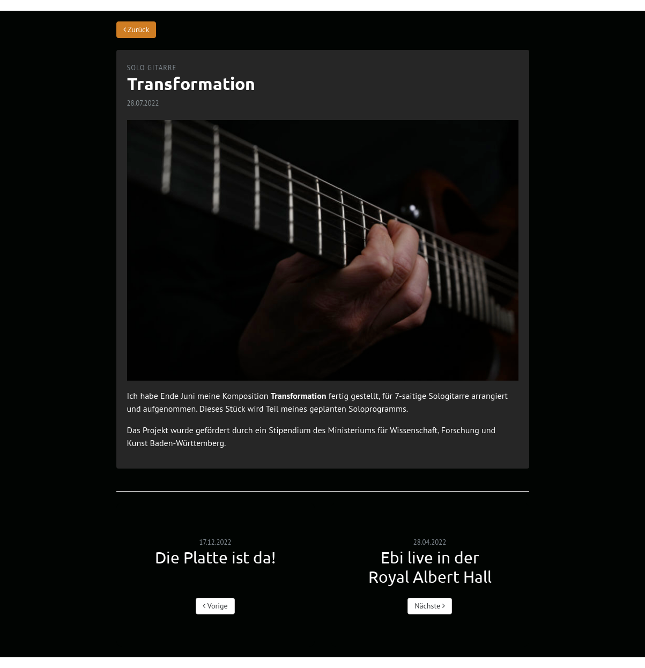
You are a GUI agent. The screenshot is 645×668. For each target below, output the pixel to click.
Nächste (429, 606)
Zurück (136, 29)
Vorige (215, 606)
